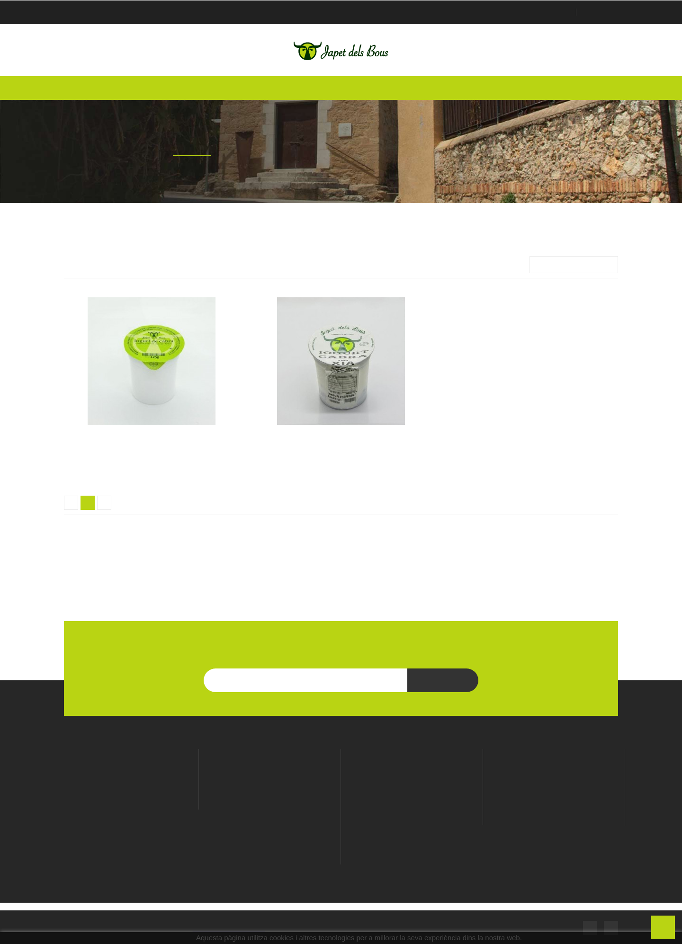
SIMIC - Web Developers (241, 926)
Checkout (600, 12)
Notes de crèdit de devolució (554, 806)
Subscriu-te (443, 680)
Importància (574, 264)
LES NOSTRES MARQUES (341, 590)
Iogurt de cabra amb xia (341, 438)
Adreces (554, 819)
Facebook (590, 926)
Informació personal (554, 779)
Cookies (412, 805)
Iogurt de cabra (151, 438)
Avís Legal (412, 779)
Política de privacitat (412, 792)
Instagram (611, 926)
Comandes (554, 792)
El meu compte (554, 754)
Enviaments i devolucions (412, 818)
